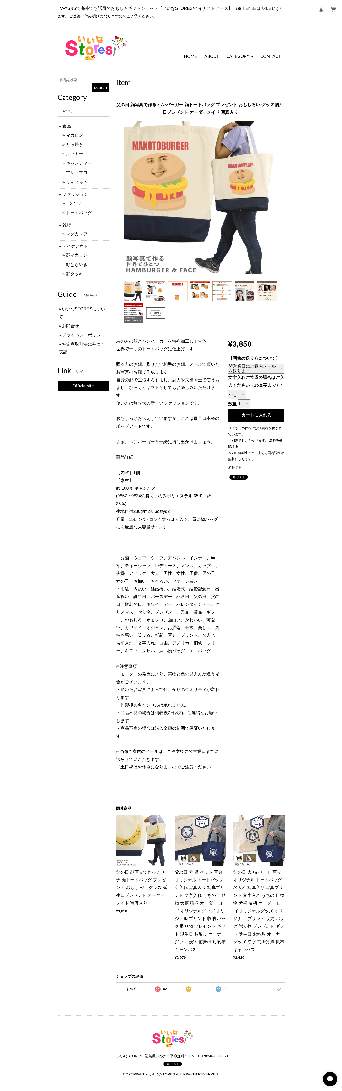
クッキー (74, 153)
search (100, 87)
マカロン (74, 135)
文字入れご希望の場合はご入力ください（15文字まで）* (256, 381)
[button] (239, 56)
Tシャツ (73, 203)
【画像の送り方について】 (254, 358)
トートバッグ (79, 212)
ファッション (75, 194)
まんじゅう (76, 182)
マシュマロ (76, 172)
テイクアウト (75, 246)
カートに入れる (256, 415)
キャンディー (79, 163)
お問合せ (70, 325)
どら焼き (74, 144)
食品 (66, 126)
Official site (83, 385)
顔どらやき (76, 264)
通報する (235, 467)
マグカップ (76, 233)
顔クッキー (76, 274)
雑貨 (66, 225)
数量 (232, 403)
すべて (131, 989)
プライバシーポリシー (83, 335)
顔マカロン (76, 255)
